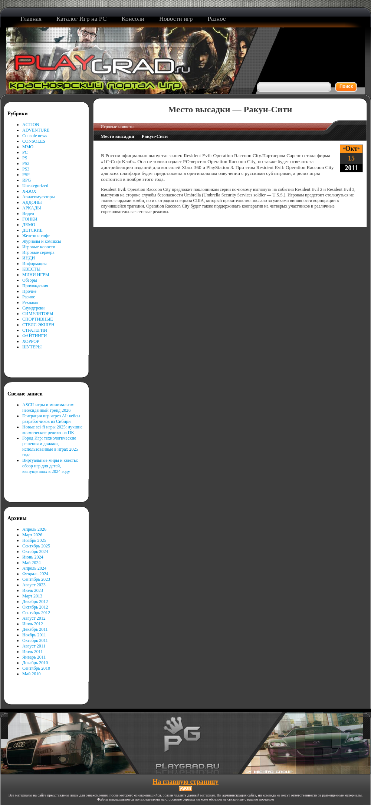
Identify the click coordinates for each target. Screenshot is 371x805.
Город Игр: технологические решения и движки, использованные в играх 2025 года (50, 446)
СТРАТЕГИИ (34, 330)
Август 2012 (34, 618)
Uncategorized (35, 185)
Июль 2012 (32, 623)
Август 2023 (34, 584)
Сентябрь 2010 (36, 668)
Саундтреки (33, 308)
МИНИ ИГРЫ (35, 274)
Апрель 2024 (34, 568)
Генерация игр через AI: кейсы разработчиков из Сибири (51, 418)
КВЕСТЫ (31, 269)
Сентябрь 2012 (36, 612)
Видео (28, 213)
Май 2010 (31, 673)
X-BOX (29, 191)
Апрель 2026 (34, 529)
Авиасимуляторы (38, 196)
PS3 (25, 169)
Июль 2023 (32, 590)
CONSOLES (33, 141)
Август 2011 (33, 646)
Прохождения (35, 285)
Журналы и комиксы (41, 241)
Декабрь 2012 (35, 601)
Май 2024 (31, 562)
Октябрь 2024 (35, 551)
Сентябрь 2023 (36, 579)
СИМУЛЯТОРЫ (37, 313)
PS (24, 157)
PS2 (25, 163)
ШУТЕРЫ (32, 347)
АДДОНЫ (32, 202)
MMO (27, 146)
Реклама (30, 302)
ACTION (30, 124)
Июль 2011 (32, 651)
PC (25, 152)
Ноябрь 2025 (34, 540)
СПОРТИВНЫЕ (37, 319)
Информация (34, 263)
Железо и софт (36, 235)
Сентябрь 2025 (36, 546)
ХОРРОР (30, 341)
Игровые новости (38, 246)
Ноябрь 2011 (34, 634)
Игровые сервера (38, 252)
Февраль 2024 (35, 573)
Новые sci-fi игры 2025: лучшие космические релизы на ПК (52, 429)
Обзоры (29, 280)
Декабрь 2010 (35, 662)
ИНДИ (28, 258)
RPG (26, 180)
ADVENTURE (35, 130)
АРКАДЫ (31, 208)
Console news (34, 135)
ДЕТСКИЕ (32, 230)
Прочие (29, 291)
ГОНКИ (29, 219)
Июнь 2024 (32, 557)
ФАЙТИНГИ (34, 335)
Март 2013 (32, 596)
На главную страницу (185, 781)
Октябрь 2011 (35, 640)
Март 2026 (32, 534)
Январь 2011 (34, 657)
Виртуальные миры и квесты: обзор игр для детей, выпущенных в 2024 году (50, 466)
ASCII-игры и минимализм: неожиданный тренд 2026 (48, 407)
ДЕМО (28, 224)
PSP (26, 174)
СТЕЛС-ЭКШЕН (38, 324)
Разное (28, 296)
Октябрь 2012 (35, 607)
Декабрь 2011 (35, 629)
